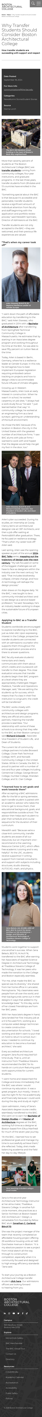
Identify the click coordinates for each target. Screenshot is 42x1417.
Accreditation (12, 1383)
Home (4, 15)
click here (16, 1281)
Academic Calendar (15, 1377)
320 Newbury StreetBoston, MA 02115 (13, 1326)
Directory (10, 1359)
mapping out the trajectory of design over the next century (20, 559)
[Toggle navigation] (38, 3)
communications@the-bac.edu (18, 89)
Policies (9, 1398)
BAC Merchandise (14, 1343)
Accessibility (11, 1388)
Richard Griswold (15, 736)
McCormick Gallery (14, 1338)
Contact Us (11, 1354)
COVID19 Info (12, 1372)
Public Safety (12, 1393)
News (9, 15)
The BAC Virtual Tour (15, 1349)
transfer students (11, 170)
